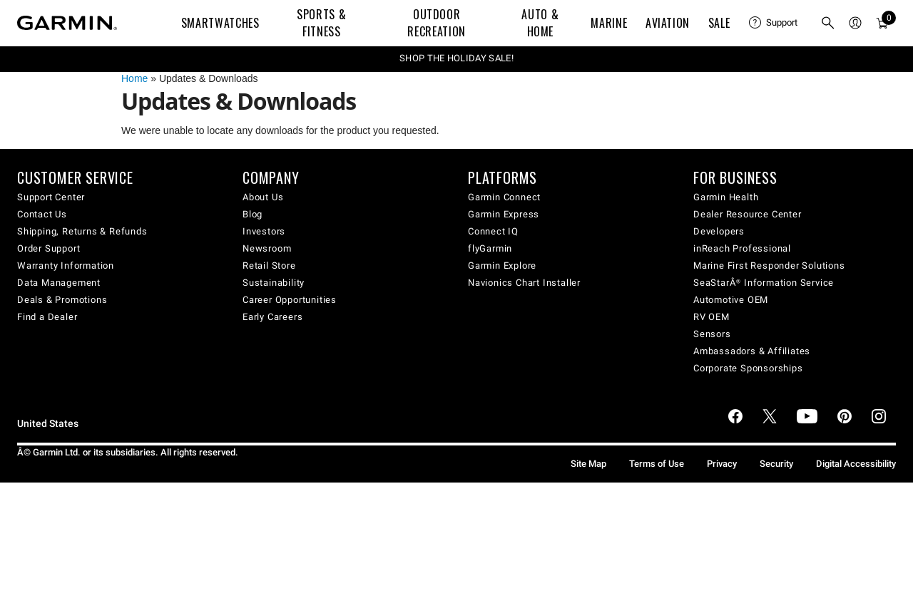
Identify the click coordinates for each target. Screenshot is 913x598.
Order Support (48, 248)
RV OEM (711, 316)
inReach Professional (742, 248)
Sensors (712, 334)
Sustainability (274, 282)
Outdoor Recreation (436, 23)
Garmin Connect (504, 197)
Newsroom (267, 248)
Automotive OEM (730, 299)
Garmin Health (725, 197)
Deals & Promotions (62, 299)
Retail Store (269, 265)
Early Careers (272, 316)
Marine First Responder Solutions (769, 265)
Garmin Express (503, 214)
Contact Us (42, 214)
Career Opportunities (290, 299)
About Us (263, 197)
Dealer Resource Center (747, 214)
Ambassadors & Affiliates (751, 351)
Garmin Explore (502, 265)
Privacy (722, 463)
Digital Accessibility (856, 463)
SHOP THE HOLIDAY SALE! (456, 58)
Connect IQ (493, 231)
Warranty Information (65, 265)
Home (134, 78)
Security (776, 463)
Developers (719, 231)
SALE (719, 22)
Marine (609, 22)
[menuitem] (773, 23)
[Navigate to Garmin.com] (67, 23)
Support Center (51, 197)
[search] (828, 22)
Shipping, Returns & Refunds (82, 231)
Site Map (588, 463)
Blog (252, 214)
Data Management (59, 282)
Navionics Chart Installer (524, 282)
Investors (264, 231)
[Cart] (882, 22)
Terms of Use (656, 463)
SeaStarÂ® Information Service (763, 282)
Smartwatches (220, 22)
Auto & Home (539, 23)
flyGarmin (490, 248)
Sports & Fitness (321, 23)
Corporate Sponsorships (748, 368)
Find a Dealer (47, 316)
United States (47, 424)
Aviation (668, 22)
